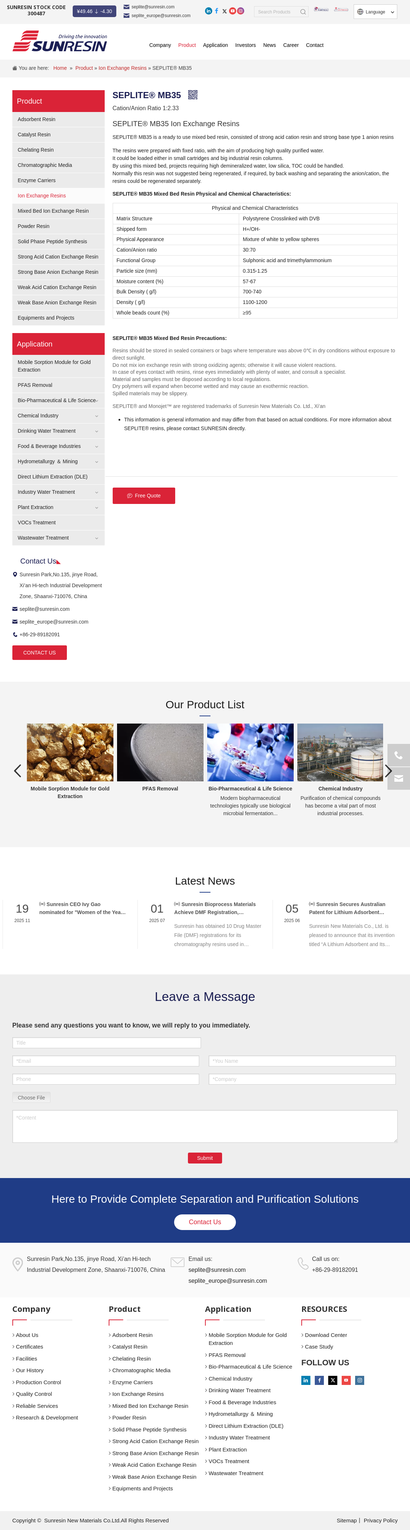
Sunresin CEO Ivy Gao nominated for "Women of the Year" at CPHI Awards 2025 (82, 908)
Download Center (326, 1335)
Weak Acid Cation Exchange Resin (57, 287)
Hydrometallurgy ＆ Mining (48, 461)
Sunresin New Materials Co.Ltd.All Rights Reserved (106, 1520)
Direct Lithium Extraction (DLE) (53, 477)
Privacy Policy (381, 1520)
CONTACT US (39, 653)
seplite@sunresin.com (153, 6)
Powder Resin (33, 226)
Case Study (319, 1346)
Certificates (29, 1346)
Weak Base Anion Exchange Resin (57, 302)
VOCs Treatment (37, 522)
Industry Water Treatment (46, 492)
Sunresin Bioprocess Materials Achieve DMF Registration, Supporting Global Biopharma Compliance (215, 908)
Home (60, 68)
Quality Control (34, 1394)
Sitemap (347, 1520)
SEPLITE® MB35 (172, 68)
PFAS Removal (35, 385)
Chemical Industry (38, 415)
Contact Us (205, 1222)
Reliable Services (37, 1406)
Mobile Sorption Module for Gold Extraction (248, 1339)
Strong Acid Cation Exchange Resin (58, 257)
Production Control (38, 1382)
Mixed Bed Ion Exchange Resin (53, 211)
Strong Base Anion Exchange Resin (58, 272)
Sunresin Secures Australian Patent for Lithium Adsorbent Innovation (347, 908)
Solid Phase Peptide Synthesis (52, 241)
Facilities (26, 1358)
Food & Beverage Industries (49, 446)
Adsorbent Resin (37, 119)
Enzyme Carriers (37, 180)
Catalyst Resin (34, 134)
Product (84, 68)
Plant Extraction (35, 507)
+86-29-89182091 (36, 634)
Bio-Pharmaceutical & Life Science (57, 400)
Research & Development (47, 1417)
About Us (27, 1335)
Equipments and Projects (46, 318)
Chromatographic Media (45, 165)
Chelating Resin (36, 150)
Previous (17, 771)
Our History (30, 1370)
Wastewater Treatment (43, 538)
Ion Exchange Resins (123, 68)
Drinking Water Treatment (47, 431)
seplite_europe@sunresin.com (161, 15)
